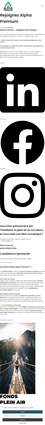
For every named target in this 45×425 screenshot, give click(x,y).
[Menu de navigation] (42, 6)
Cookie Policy (22, 423)
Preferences (22, 420)
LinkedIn (18, 36)
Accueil (2, 27)
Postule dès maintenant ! (7, 262)
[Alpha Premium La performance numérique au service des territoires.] (8, 6)
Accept (22, 412)
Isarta (24, 36)
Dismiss (22, 416)
